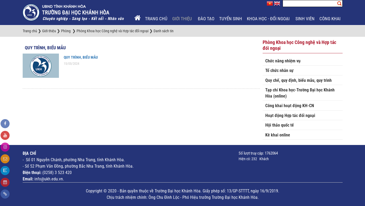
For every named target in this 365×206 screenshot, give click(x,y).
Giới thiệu (182, 18)
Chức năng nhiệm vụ (282, 60)
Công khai (330, 18)
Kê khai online (277, 135)
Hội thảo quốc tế (279, 125)
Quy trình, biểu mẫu (45, 47)
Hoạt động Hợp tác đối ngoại (290, 115)
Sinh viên (305, 18)
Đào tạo (206, 18)
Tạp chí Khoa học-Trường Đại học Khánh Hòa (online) (300, 93)
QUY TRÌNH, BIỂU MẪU (81, 57)
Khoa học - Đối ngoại (269, 18)
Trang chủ (156, 18)
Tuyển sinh (230, 18)
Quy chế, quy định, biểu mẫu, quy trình (298, 80)
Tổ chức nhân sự (279, 70)
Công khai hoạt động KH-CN (289, 105)
